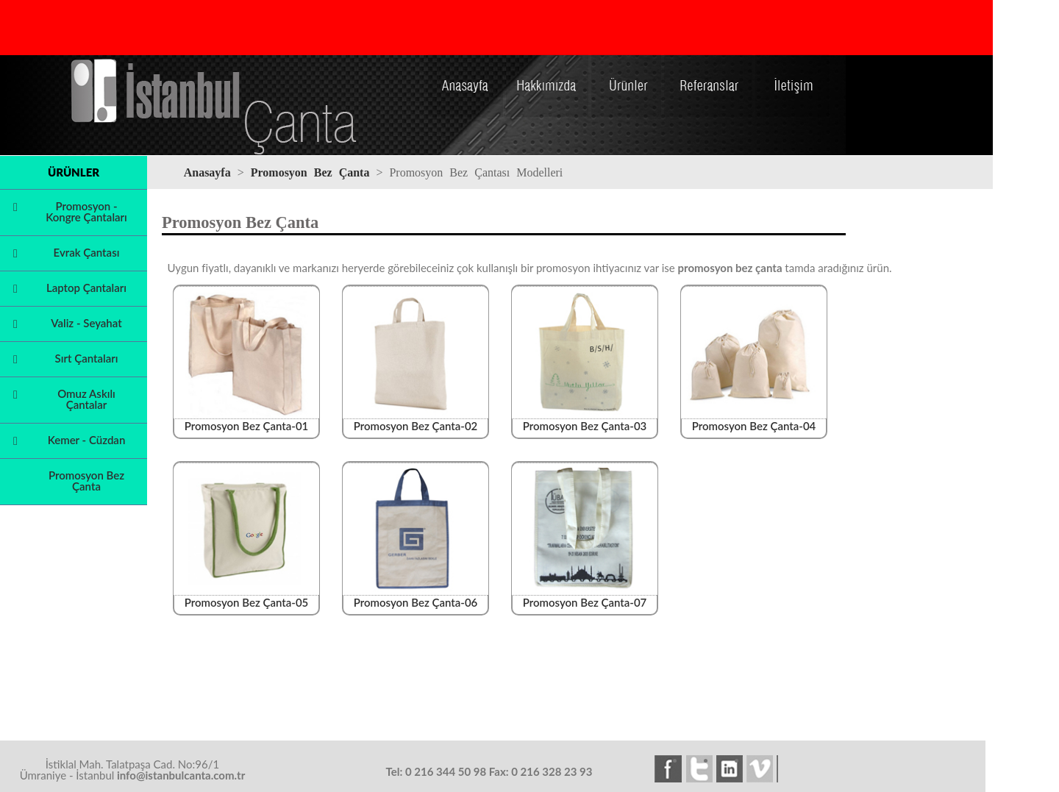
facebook (670, 769)
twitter (700, 769)
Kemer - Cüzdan (87, 439)
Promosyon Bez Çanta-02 (416, 420)
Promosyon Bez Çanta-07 (585, 597)
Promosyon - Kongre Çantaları (86, 211)
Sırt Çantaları (86, 358)
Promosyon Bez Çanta (86, 480)
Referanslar (708, 68)
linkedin (731, 769)
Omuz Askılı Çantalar (86, 399)
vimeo (762, 769)
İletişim (792, 68)
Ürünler (626, 68)
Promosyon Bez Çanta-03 (585, 420)
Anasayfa (465, 68)
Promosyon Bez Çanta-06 (416, 597)
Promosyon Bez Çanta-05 (247, 597)
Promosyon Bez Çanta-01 (247, 420)
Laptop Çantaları (86, 287)
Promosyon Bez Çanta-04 (754, 420)
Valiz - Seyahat (86, 322)
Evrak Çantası (87, 252)
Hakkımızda (547, 68)
